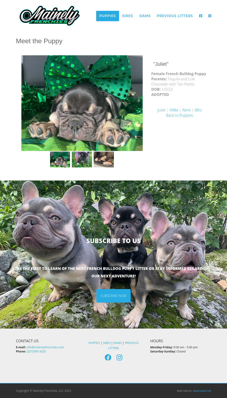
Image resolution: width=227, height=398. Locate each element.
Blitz (198, 110)
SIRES (106, 343)
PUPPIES (94, 343)
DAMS (118, 343)
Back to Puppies (179, 115)
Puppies (107, 16)
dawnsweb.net (202, 391)
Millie (174, 110)
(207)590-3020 (36, 351)
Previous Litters (175, 16)
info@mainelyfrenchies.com (45, 347)
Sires (127, 16)
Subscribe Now (113, 295)
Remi (186, 110)
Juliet (162, 110)
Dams (145, 16)
